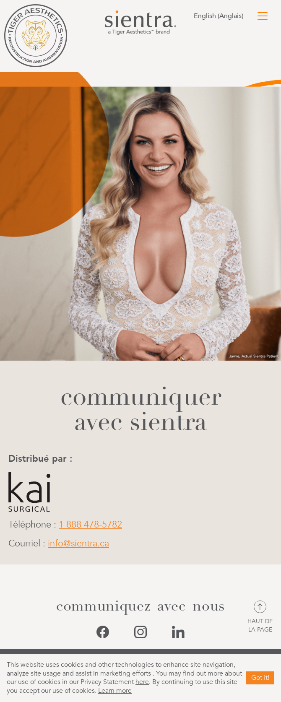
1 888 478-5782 (90, 524)
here (142, 681)
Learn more (115, 690)
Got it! (260, 677)
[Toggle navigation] (262, 16)
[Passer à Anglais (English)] (220, 16)
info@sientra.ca (78, 543)
